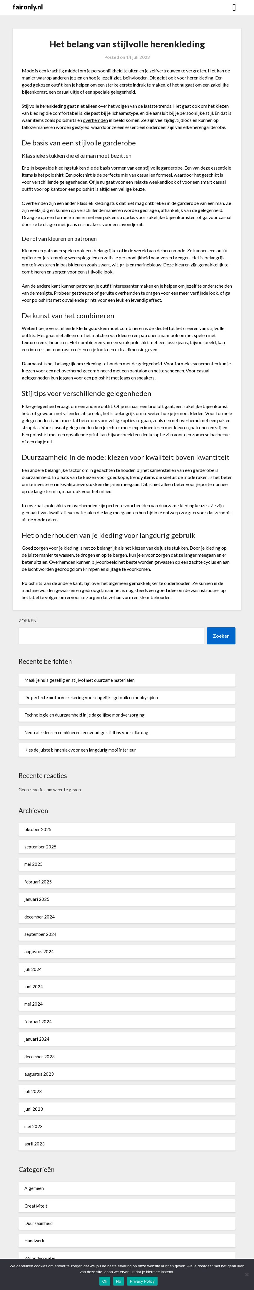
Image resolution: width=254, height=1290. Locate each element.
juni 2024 (33, 986)
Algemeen (34, 1188)
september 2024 (40, 934)
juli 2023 (33, 1091)
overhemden (95, 120)
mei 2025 (33, 864)
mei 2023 (33, 1126)
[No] (247, 1274)
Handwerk (34, 1240)
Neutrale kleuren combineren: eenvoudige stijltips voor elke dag (86, 732)
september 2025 (40, 846)
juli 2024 (33, 969)
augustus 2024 (39, 951)
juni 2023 (33, 1109)
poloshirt (54, 175)
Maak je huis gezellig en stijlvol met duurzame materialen (79, 680)
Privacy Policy (142, 1281)
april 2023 (34, 1143)
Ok (104, 1281)
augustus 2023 (39, 1074)
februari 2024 (38, 1021)
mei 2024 (33, 1004)
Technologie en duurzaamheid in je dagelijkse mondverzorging (84, 714)
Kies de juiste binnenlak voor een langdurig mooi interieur (80, 749)
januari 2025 (36, 899)
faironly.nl (28, 7)
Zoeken (27, 620)
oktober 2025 (37, 829)
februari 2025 (38, 881)
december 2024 (39, 916)
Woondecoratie (39, 1258)
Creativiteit (35, 1205)
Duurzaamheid (38, 1223)
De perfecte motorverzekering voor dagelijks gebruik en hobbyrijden (91, 697)
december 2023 (39, 1056)
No (118, 1281)
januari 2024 (36, 1039)
